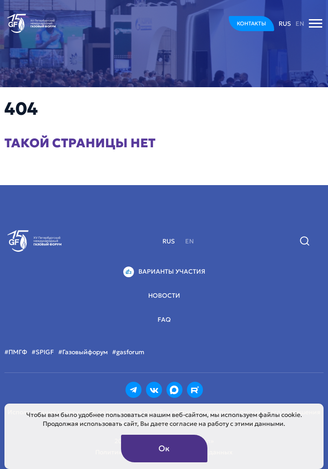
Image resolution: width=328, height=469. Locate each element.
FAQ (164, 319)
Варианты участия (164, 272)
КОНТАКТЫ (251, 23)
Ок (164, 448)
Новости (164, 295)
